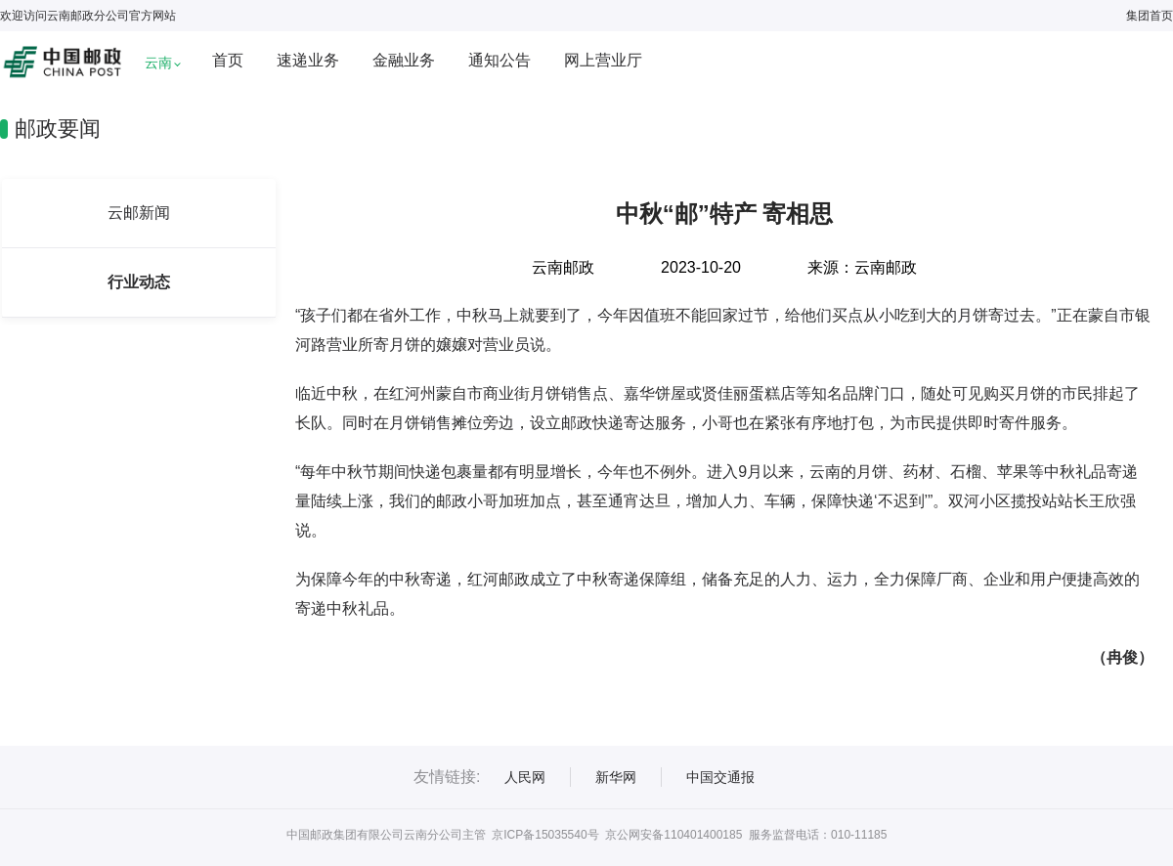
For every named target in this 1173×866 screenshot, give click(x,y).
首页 (227, 60)
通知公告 (499, 60)
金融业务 (403, 60)
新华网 (615, 777)
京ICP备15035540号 (545, 835)
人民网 (524, 777)
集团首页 (1149, 15)
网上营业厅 (603, 60)
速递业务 (308, 60)
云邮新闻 (139, 212)
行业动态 (139, 282)
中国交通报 (720, 777)
